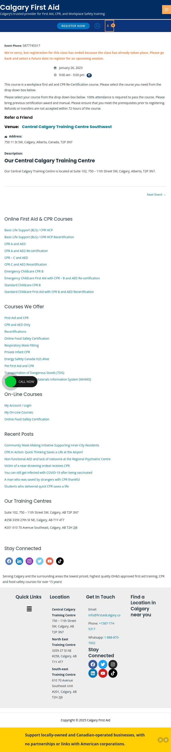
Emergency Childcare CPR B (23, 271)
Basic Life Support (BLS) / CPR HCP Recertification (39, 237)
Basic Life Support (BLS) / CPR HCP (28, 230)
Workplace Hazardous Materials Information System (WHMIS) (47, 379)
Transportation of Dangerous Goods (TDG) (34, 373)
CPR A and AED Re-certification (26, 251)
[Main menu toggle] (166, 9)
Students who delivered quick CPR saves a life (36, 486)
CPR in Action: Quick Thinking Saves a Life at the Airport (43, 452)
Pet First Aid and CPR (19, 366)
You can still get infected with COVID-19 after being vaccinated (48, 472)
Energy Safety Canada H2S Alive (26, 359)
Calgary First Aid (29, 7)
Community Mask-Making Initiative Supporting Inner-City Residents (51, 445)
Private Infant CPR (17, 352)
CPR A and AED (15, 244)
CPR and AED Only (17, 325)
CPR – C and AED (16, 258)
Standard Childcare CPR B (22, 285)
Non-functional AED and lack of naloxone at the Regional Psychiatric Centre (57, 459)
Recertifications (15, 331)
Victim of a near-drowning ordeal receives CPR (37, 466)
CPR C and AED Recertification (25, 264)
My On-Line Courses (18, 412)
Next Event (156, 194)
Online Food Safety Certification (26, 338)
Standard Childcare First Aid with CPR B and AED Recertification (49, 292)
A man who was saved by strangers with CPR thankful (42, 479)
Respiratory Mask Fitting (21, 345)
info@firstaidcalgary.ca (104, 615)
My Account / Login (17, 405)
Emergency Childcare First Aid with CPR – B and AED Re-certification (52, 278)
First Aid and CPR (16, 318)
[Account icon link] (97, 26)
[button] (73, 26)
